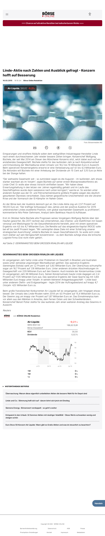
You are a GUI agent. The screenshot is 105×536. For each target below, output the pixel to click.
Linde (95, 153)
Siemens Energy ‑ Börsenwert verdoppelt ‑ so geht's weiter (31, 408)
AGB (68, 528)
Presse (82, 528)
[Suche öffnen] (98, 14)
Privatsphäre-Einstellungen (29, 532)
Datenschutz (52, 528)
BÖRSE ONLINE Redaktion (28, 316)
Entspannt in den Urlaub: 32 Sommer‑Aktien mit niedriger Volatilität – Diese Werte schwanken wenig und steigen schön (51, 416)
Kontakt (49, 532)
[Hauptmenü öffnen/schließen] (7, 14)
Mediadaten (81, 532)
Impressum (64, 532)
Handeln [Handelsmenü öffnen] (99, 503)
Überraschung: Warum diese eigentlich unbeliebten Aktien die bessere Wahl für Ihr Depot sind (46, 393)
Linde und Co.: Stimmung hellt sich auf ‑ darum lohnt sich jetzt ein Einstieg (38, 400)
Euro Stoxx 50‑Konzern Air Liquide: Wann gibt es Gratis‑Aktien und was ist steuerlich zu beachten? (48, 425)
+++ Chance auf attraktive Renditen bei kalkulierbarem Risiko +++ (53, 23)
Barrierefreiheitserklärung (28, 528)
